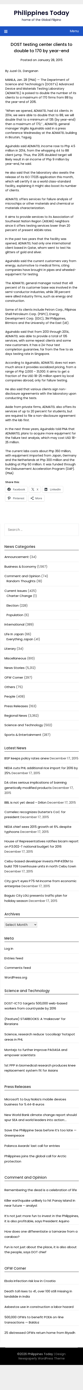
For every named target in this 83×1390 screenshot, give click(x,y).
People (9, 696)
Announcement (16, 557)
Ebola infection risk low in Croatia (29, 1281)
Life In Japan (14, 634)
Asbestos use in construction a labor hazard (39, 1307)
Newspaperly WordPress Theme (41, 1358)
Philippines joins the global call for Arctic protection (35, 1158)
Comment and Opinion (22, 576)
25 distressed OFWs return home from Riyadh (39, 1332)
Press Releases (16, 706)
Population (15, 615)
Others (9, 687)
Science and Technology (23, 725)
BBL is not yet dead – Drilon (25, 802)
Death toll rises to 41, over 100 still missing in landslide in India (38, 1293)
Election (13, 605)
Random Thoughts (21, 581)
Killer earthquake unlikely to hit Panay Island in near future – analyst (39, 1203)
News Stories (14, 668)
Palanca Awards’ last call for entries (32, 1146)
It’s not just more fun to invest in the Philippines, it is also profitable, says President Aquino (41, 1218)
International (14, 624)
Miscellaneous (15, 658)
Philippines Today (41, 13)
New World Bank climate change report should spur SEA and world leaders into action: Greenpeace (40, 1118)
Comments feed (17, 967)
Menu (74, 31)
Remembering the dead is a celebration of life (40, 1190)
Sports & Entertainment (22, 734)
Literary (10, 648)
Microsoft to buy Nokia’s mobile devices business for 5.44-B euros (35, 1101)
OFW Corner (13, 677)
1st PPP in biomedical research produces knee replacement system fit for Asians (40, 1068)
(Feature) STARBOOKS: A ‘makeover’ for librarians (35, 1021)
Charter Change (19, 596)
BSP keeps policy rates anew (26, 758)
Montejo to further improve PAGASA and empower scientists (35, 1052)
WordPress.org (15, 977)
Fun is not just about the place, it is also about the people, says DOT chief (40, 1249)
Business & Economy (20, 566)
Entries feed (13, 958)
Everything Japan (20, 639)
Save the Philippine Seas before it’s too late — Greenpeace (40, 1132)
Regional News (15, 715)
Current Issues (15, 590)
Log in (8, 948)
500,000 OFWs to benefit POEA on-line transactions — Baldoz (34, 1319)
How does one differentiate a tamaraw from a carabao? (41, 1234)
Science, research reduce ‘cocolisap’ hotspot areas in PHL (39, 1036)
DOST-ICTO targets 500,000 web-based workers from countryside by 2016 (35, 1006)
